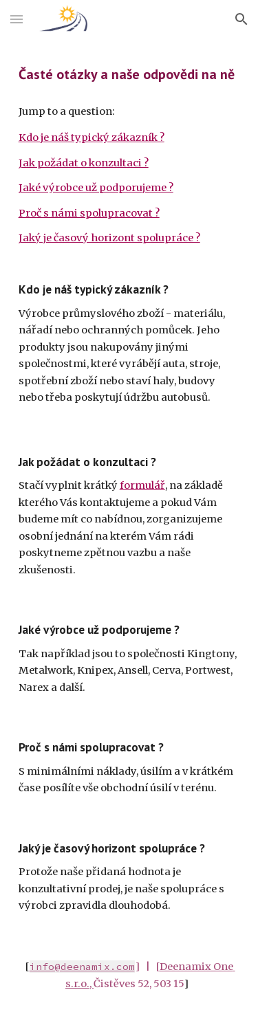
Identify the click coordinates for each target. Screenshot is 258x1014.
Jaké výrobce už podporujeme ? (96, 187)
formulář (142, 485)
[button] (16, 19)
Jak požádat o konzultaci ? (84, 163)
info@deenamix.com (82, 966)
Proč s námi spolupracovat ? (89, 213)
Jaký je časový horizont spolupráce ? (109, 238)
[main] (129, 74)
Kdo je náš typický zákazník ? (91, 137)
